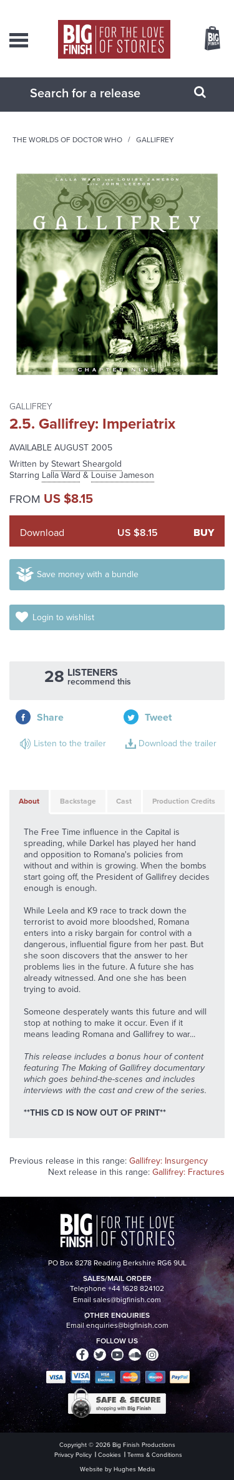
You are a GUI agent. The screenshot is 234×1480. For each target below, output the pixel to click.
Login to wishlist (63, 617)
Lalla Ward (61, 475)
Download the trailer (178, 743)
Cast (124, 801)
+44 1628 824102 (136, 1288)
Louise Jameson (122, 475)
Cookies (109, 1454)
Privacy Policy (73, 1454)
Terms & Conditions (154, 1454)
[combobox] (102, 93)
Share (50, 717)
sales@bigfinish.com (127, 1299)
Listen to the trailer (70, 743)
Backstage (78, 801)
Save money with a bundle (88, 574)
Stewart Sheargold (86, 463)
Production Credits (183, 801)
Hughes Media (134, 1469)
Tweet (158, 717)
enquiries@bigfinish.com (127, 1325)
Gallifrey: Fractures (188, 1172)
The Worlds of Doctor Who (67, 139)
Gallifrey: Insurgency (168, 1160)
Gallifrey (155, 139)
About (29, 801)
